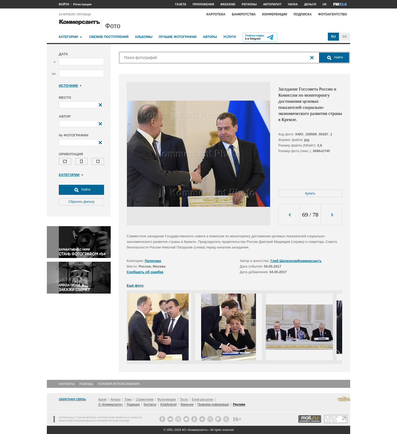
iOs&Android (168, 404)
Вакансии (187, 404)
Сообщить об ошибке (145, 272)
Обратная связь (72, 399)
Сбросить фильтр (81, 202)
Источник (70, 86)
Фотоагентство (332, 14)
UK (324, 4)
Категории (68, 37)
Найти (81, 190)
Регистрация (82, 4)
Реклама (239, 404)
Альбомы (143, 37)
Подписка (302, 14)
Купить (310, 193)
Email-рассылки (202, 399)
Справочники (145, 399)
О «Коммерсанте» (110, 404)
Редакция (133, 404)
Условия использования (118, 383)
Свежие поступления (109, 37)
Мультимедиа (167, 399)
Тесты (184, 399)
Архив (102, 399)
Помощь (86, 383)
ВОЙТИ (64, 4)
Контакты (67, 383)
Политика (153, 261)
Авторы (210, 37)
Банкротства (244, 14)
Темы (128, 399)
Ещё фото (135, 285)
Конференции (274, 14)
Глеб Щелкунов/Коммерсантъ (296, 261)
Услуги (229, 37)
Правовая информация (213, 404)
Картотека (216, 14)
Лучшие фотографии (177, 37)
